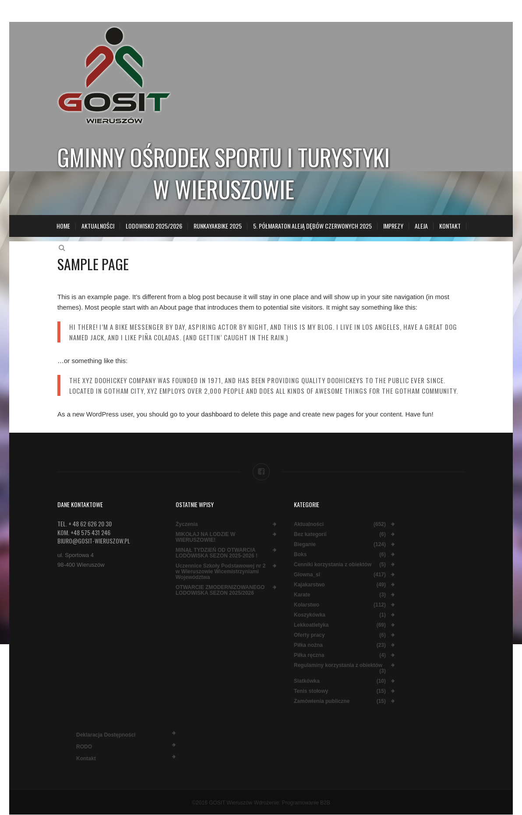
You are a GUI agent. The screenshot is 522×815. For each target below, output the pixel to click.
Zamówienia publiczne (321, 701)
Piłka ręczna (309, 655)
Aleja (421, 225)
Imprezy (393, 225)
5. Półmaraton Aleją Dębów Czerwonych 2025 (312, 225)
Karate (302, 595)
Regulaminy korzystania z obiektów (338, 665)
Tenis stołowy (311, 691)
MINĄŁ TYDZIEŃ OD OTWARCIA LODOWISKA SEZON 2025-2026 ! (216, 553)
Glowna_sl (307, 575)
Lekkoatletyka (311, 625)
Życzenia (187, 524)
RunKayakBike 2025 (218, 225)
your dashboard (209, 414)
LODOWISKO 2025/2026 (154, 225)
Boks (300, 554)
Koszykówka (309, 615)
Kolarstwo (306, 605)
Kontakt (450, 225)
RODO (84, 747)
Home (63, 225)
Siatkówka (307, 681)
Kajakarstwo (309, 585)
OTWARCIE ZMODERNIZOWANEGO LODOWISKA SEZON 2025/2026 (220, 590)
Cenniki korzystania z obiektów (332, 565)
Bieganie (305, 544)
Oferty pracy (309, 635)
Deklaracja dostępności (105, 735)
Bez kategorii (310, 534)
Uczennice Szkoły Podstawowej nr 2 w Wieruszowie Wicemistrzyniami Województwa (220, 571)
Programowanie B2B (306, 803)
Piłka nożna (308, 645)
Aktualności (97, 225)
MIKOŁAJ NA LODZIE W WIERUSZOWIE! (205, 537)
